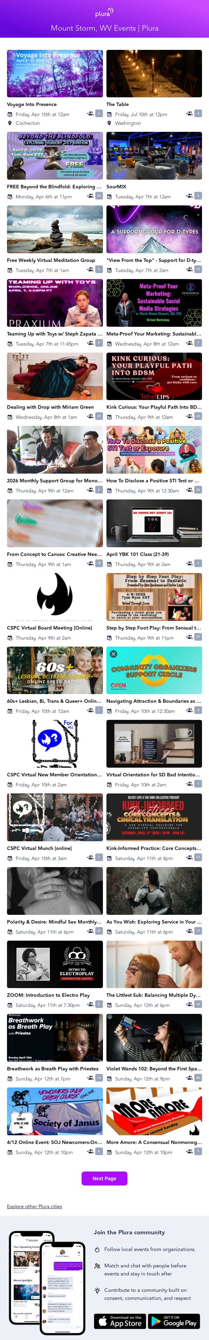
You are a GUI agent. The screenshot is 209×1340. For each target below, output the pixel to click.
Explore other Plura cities (34, 1206)
